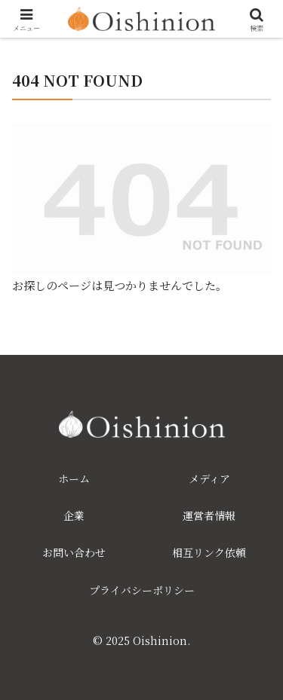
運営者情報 (209, 515)
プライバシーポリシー (142, 590)
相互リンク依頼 (209, 552)
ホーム (74, 478)
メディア (209, 478)
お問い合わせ (74, 552)
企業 (74, 515)
